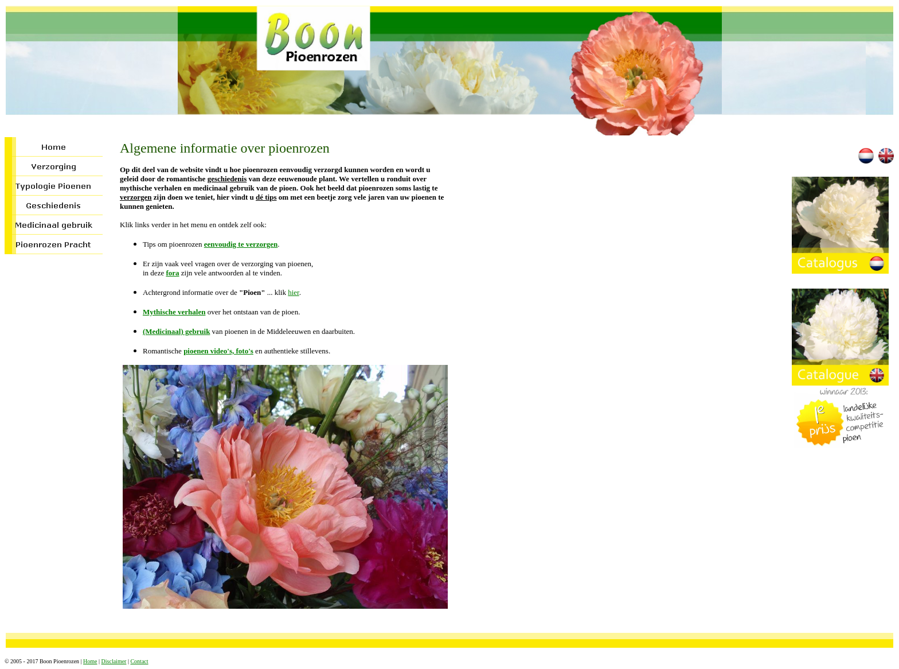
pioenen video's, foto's (218, 351)
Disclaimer (114, 661)
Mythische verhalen (174, 312)
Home (90, 661)
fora (172, 273)
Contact (139, 661)
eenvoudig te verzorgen (241, 244)
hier (293, 292)
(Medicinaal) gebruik (176, 331)
